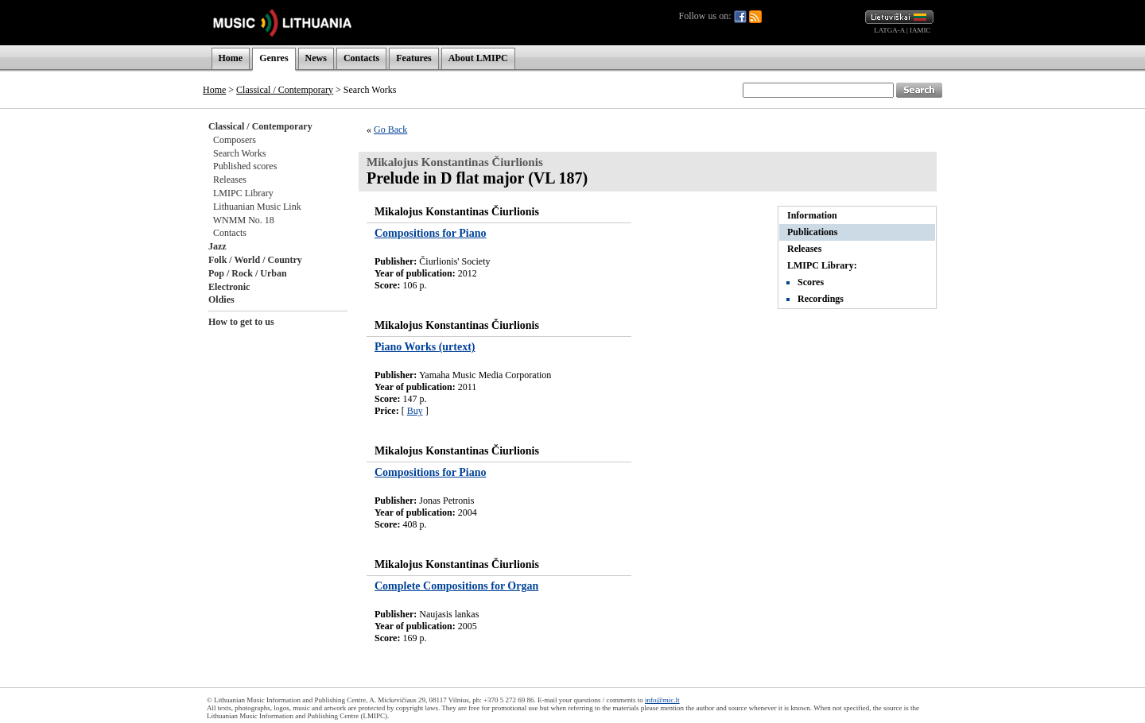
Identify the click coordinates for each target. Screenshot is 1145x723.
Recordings (821, 298)
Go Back (390, 129)
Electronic (229, 286)
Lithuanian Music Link (257, 206)
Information (812, 215)
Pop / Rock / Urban (247, 273)
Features (413, 58)
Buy (415, 410)
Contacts (361, 58)
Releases (229, 179)
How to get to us (241, 321)
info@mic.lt (662, 700)
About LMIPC (478, 58)
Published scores (245, 166)
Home (231, 58)
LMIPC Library (243, 193)
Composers (234, 139)
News (316, 58)
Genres (273, 58)
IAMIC (920, 30)
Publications (812, 232)
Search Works (239, 153)
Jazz (217, 246)
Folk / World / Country (255, 259)
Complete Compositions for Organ (456, 586)
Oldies (221, 299)
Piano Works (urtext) (425, 347)
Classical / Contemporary (284, 89)
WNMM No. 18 (243, 220)
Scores (811, 282)
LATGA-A (889, 30)
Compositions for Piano (431, 233)
